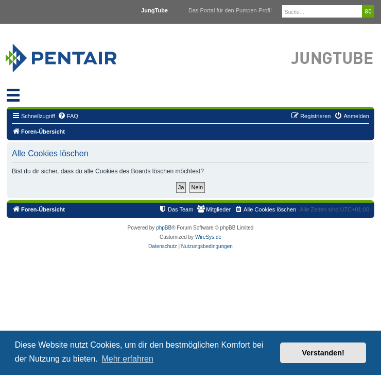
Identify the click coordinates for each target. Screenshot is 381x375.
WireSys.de (208, 237)
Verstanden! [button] (323, 353)
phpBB (163, 228)
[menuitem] (68, 116)
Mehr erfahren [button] (127, 358)
